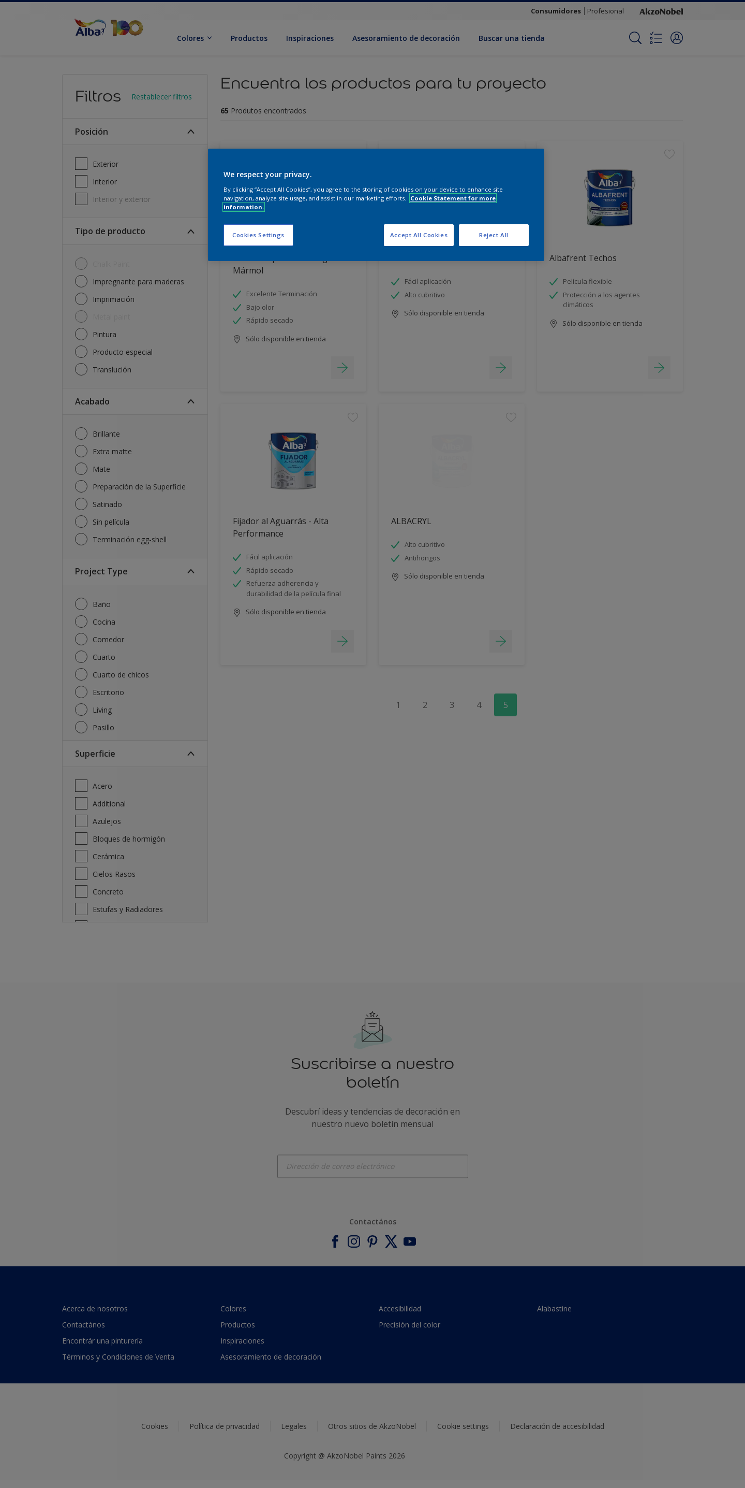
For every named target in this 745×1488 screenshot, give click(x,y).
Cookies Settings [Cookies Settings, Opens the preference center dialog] (258, 235)
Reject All (494, 235)
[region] (376, 205)
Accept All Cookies (419, 235)
